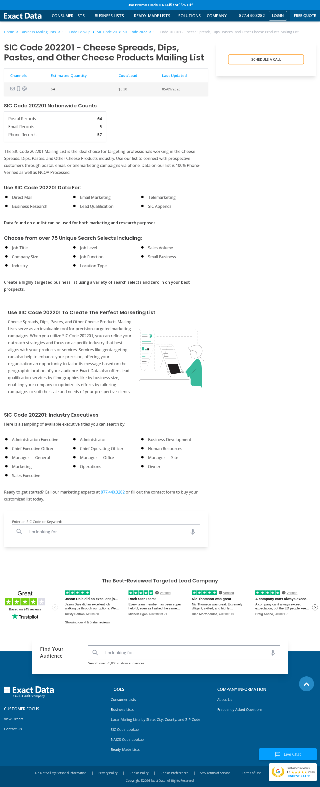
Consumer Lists (68, 15)
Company (217, 15)
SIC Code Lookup (76, 31)
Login (278, 15)
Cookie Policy (139, 773)
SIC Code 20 (107, 31)
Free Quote (305, 15)
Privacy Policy (108, 773)
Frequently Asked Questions (239, 709)
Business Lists (109, 15)
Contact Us (13, 729)
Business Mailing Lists (38, 31)
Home (9, 31)
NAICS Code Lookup (127, 739)
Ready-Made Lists (152, 15)
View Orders (14, 719)
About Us (224, 699)
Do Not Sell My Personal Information (60, 773)
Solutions (189, 15)
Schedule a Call (266, 59)
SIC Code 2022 (135, 31)
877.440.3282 (252, 15)
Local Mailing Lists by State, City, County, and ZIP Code (155, 719)
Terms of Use (251, 773)
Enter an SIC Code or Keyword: (37, 521)
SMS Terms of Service (215, 773)
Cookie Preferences (174, 773)
